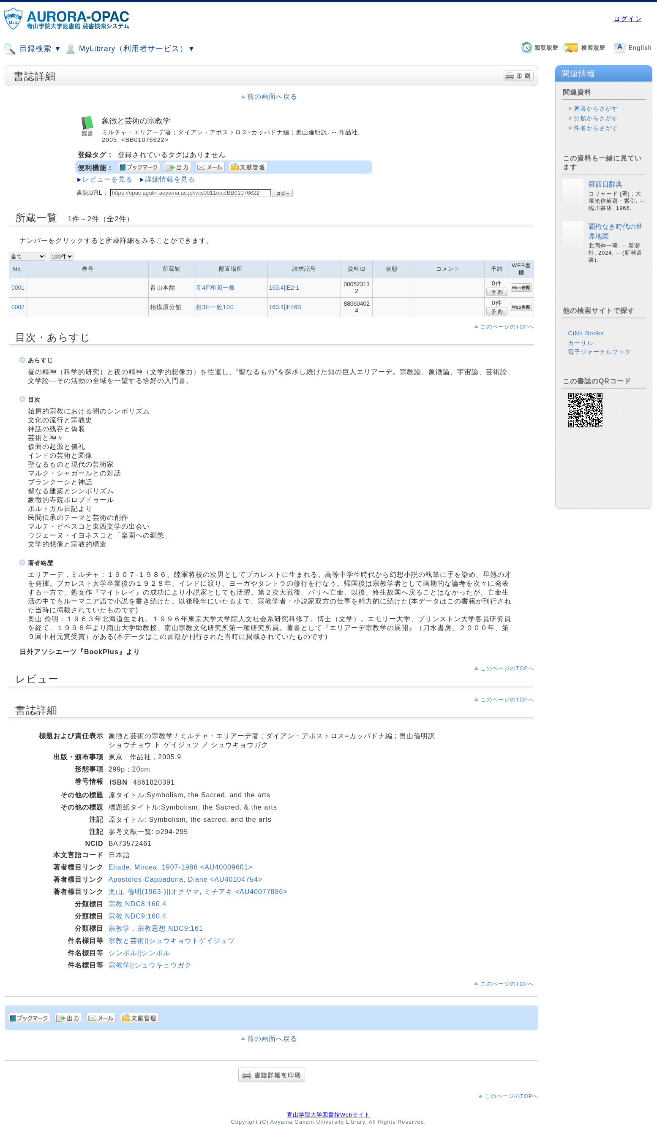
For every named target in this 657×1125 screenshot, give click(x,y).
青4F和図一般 (215, 287)
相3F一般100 (215, 307)
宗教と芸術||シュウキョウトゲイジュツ (172, 940)
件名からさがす (596, 128)
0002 (18, 307)
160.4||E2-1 (284, 287)
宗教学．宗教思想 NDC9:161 (156, 928)
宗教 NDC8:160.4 (138, 904)
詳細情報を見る (170, 179)
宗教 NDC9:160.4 (138, 916)
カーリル (580, 343)
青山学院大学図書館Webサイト (328, 1114)
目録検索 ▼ (32, 49)
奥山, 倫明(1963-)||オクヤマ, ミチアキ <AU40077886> (198, 891)
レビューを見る (107, 179)
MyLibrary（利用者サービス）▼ (130, 49)
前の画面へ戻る (272, 96)
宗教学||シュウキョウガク (150, 965)
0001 (18, 287)
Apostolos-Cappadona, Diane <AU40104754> (186, 879)
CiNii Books (586, 333)
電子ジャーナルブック (599, 351)
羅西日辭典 (605, 184)
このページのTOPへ (507, 326)
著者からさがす (596, 108)
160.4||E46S (285, 307)
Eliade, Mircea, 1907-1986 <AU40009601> (181, 867)
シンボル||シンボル (139, 953)
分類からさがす (596, 118)
